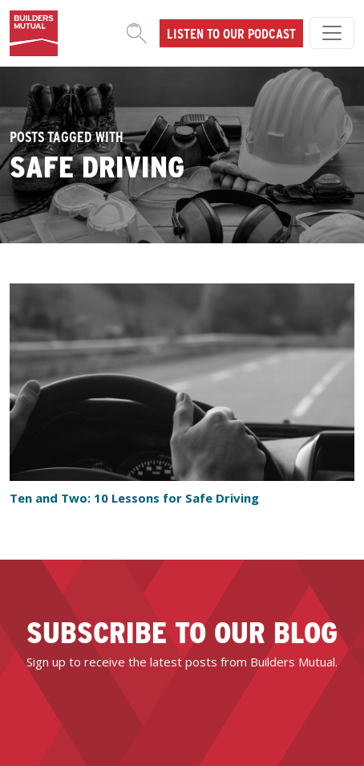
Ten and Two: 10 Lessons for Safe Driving (134, 498)
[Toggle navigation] (331, 33)
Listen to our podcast (231, 33)
